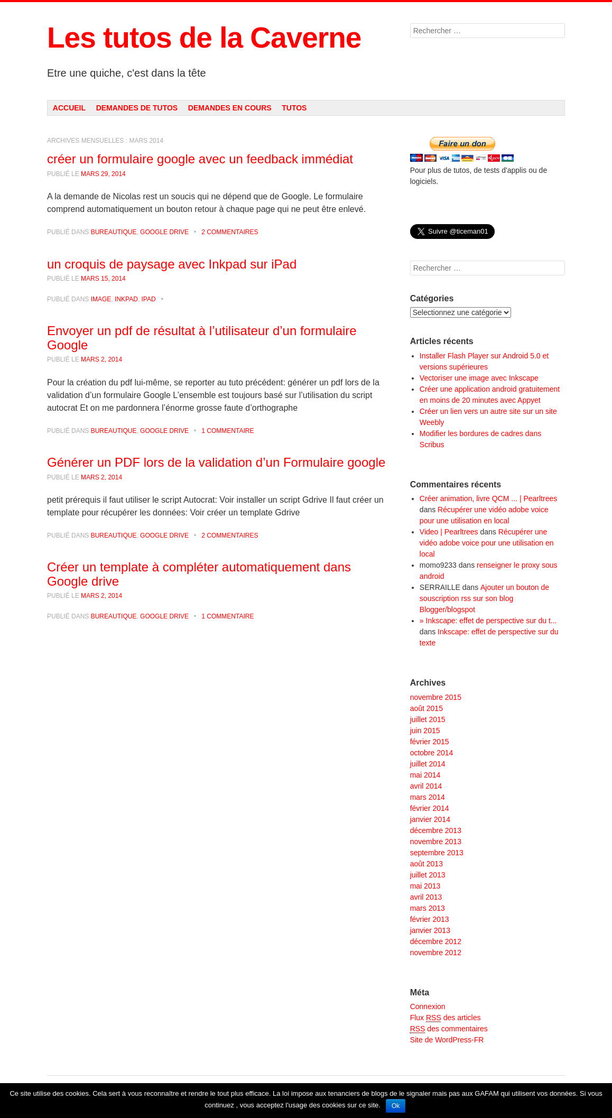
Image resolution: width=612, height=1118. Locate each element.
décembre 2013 (435, 830)
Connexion (428, 1006)
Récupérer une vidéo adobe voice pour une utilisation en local (487, 543)
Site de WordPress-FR (447, 1040)
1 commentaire (227, 431)
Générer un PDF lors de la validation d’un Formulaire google (216, 462)
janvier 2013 (430, 930)
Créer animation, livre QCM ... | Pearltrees (488, 498)
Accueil (69, 108)
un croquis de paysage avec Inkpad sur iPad (171, 264)
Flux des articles (445, 1017)
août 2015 (426, 708)
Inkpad (126, 299)
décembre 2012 (435, 941)
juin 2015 (425, 730)
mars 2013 (427, 908)
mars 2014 (427, 797)
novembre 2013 (435, 841)
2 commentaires (229, 232)
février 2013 (429, 919)
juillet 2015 (428, 719)
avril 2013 (426, 897)
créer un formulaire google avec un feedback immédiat (200, 159)
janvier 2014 (430, 819)
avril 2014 (426, 786)
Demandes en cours (230, 108)
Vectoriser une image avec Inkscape (479, 378)
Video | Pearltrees (449, 532)
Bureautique (114, 232)
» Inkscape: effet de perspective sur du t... (488, 620)
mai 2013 (425, 886)
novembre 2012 (435, 952)
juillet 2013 (428, 875)
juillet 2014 (428, 764)
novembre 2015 (435, 697)
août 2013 (426, 864)
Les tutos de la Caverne (204, 37)
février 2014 (429, 808)
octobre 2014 (431, 753)
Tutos (294, 108)
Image (101, 299)
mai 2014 (425, 775)
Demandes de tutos (137, 108)
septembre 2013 (436, 852)
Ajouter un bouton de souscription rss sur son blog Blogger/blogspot (484, 598)
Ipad (149, 299)
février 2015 (429, 741)
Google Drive (164, 232)
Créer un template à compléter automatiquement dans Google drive (199, 574)
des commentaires (449, 1028)
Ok (396, 1106)
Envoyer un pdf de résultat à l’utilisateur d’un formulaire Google (202, 338)
